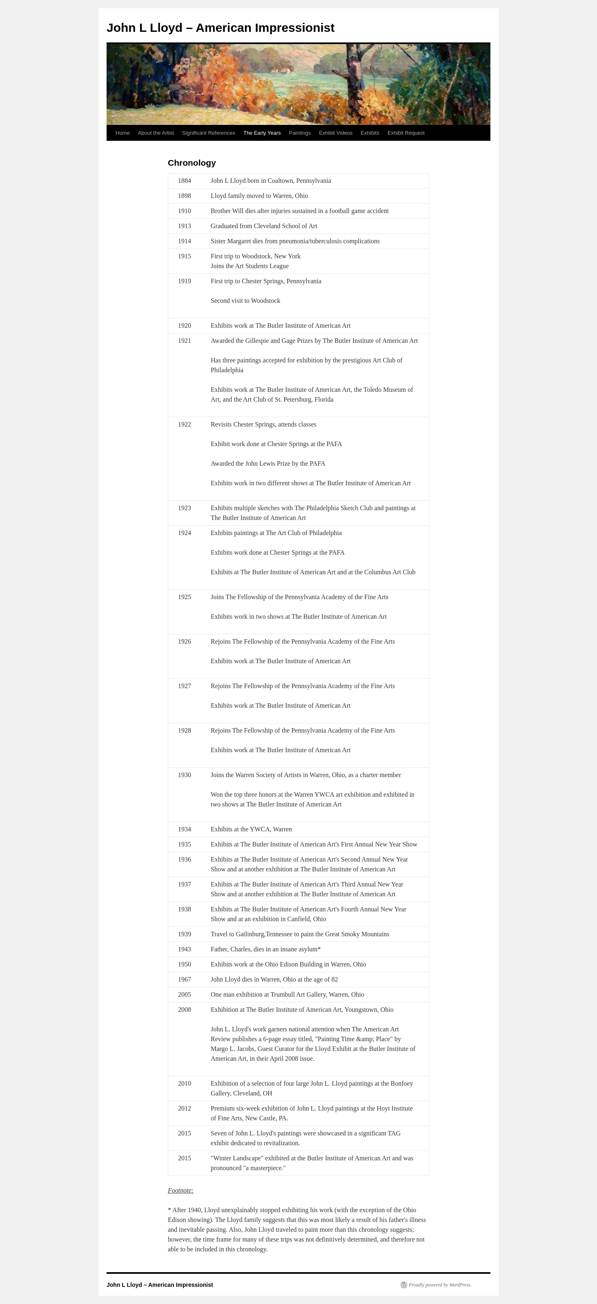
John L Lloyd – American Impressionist (220, 27)
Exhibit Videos (335, 133)
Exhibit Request (406, 133)
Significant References (208, 133)
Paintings (300, 133)
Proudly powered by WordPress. (440, 1285)
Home (123, 133)
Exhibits (370, 133)
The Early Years (262, 133)
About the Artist (156, 133)
